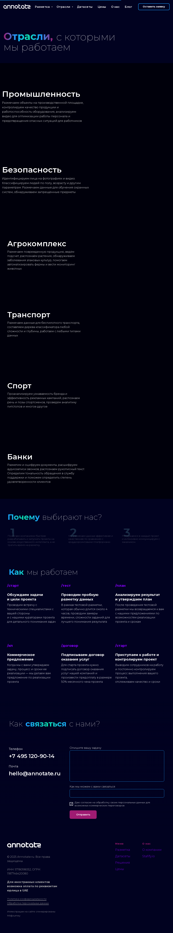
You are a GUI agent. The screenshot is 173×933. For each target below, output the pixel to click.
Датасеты (85, 6)
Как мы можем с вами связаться (92, 786)
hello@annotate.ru (35, 773)
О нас (115, 6)
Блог (128, 6)
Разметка (43, 6)
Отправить (83, 814)
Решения (122, 862)
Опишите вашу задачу (85, 747)
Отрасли (64, 6)
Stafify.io (148, 856)
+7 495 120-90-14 (32, 756)
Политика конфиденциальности (26, 898)
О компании (152, 850)
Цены (102, 6)
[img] (86, 100)
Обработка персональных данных (28, 903)
